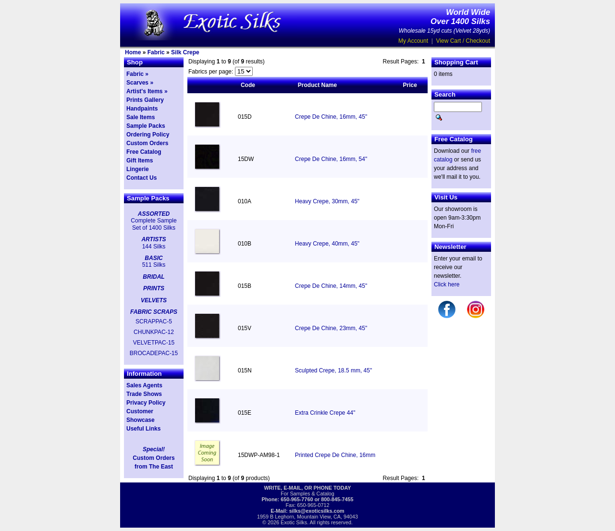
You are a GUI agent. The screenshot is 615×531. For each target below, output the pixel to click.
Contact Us (141, 177)
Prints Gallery (145, 100)
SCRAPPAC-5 (153, 321)
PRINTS (153, 288)
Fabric (156, 52)
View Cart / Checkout (463, 40)
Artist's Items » (147, 91)
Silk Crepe (185, 52)
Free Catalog (143, 151)
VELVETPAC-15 (153, 342)
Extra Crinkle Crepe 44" (325, 412)
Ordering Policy (147, 134)
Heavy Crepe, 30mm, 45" (327, 201)
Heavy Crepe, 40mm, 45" (327, 243)
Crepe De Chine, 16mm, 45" (331, 116)
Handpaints (142, 108)
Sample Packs (145, 126)
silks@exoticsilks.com (316, 511)
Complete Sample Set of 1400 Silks (153, 224)
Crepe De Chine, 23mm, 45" (331, 328)
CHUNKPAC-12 (154, 332)
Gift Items (139, 160)
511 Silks (154, 264)
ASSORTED (154, 213)
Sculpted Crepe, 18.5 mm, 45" (333, 370)
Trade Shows (144, 394)
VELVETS (154, 300)
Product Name (317, 85)
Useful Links (143, 428)
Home (133, 52)
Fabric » (137, 74)
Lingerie (137, 169)
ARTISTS (153, 239)
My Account (413, 40)
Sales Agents (144, 385)
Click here (446, 284)
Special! (154, 449)
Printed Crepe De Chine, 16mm (335, 455)
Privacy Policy (145, 402)
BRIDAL (153, 276)
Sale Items (140, 117)
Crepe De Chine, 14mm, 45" (331, 286)
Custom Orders (147, 143)
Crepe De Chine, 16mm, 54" (331, 159)
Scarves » (139, 82)
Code (248, 85)
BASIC (153, 258)
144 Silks (154, 246)
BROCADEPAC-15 (154, 353)
